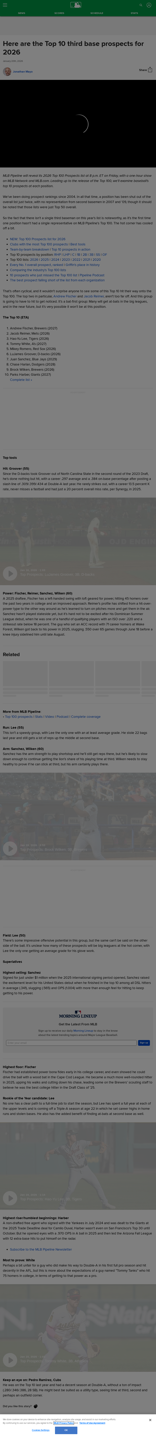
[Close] (150, 1420)
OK (66, 1430)
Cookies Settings (40, 1430)
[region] (78, 1425)
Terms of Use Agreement (92, 1423)
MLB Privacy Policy (64, 1423)
